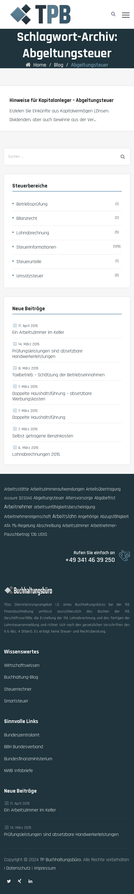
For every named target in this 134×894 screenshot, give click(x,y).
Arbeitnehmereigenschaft (27, 517)
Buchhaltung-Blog (21, 677)
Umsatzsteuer (29, 276)
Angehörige (88, 517)
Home (35, 65)
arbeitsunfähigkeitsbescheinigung (64, 507)
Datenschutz (18, 868)
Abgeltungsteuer (48, 498)
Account (11, 498)
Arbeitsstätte (16, 489)
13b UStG (39, 534)
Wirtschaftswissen (21, 665)
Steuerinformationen (36, 247)
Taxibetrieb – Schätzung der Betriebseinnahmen (58, 375)
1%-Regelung (23, 526)
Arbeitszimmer (75, 526)
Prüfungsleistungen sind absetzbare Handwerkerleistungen (47, 353)
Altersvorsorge (79, 498)
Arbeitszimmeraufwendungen (57, 489)
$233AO (25, 498)
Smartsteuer (16, 701)
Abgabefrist (104, 498)
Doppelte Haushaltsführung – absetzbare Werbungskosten (52, 396)
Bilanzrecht (26, 218)
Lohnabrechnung (32, 233)
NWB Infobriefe (18, 770)
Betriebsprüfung (31, 204)
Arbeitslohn (64, 516)
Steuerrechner (18, 689)
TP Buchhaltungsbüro (60, 859)
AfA (7, 526)
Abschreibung (48, 526)
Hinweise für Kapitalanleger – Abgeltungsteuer (62, 100)
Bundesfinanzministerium (28, 759)
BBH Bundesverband (23, 747)
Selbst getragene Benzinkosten (42, 436)
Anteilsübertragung (103, 489)
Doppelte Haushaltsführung (38, 417)
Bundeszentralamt (21, 735)
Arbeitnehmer (18, 506)
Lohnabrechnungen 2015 (36, 454)
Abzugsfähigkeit (114, 517)
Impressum (45, 868)
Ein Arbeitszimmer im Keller (38, 332)
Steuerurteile (28, 261)
